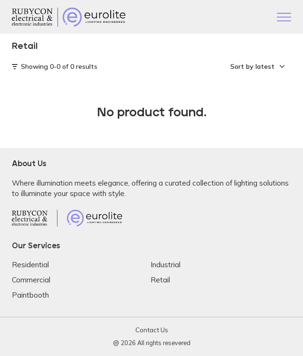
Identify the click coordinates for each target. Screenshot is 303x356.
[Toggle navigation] (284, 18)
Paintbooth (30, 295)
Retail (160, 279)
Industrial (165, 264)
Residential (30, 264)
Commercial (31, 279)
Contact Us (151, 330)
